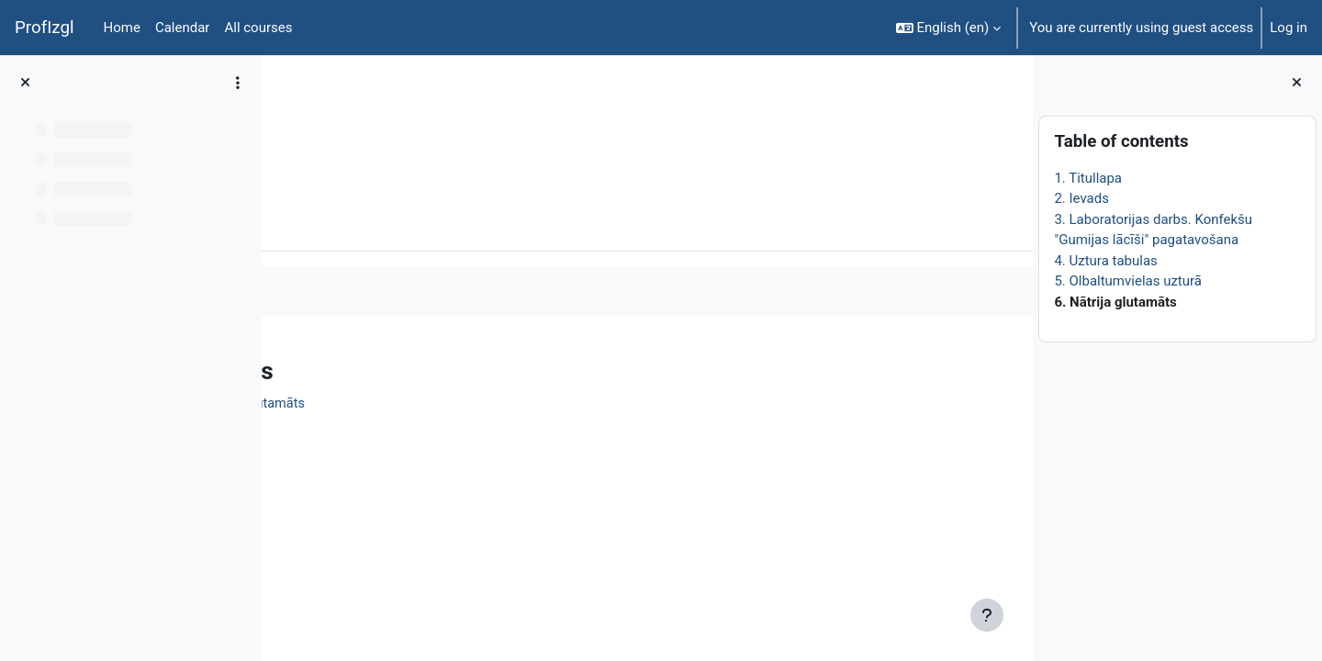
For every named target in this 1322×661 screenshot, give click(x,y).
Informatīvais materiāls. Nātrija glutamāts (443, 405)
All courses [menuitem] (258, 27)
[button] (949, 27)
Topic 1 (398, 116)
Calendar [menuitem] (182, 27)
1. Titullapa (1088, 178)
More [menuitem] (389, 223)
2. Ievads (1081, 198)
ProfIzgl (44, 27)
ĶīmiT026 (326, 116)
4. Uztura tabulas (1105, 260)
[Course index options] (237, 82)
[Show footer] (986, 615)
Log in (1288, 27)
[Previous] (282, 366)
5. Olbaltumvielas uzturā (1128, 281)
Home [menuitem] (122, 27)
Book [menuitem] (327, 223)
